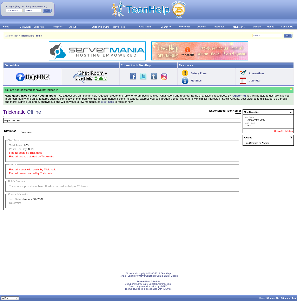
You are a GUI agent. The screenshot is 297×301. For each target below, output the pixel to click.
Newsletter (184, 26)
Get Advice (26, 27)
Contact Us (287, 26)
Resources (218, 26)
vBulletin (153, 281)
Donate (257, 26)
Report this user (12, 120)
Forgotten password (36, 6)
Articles (201, 26)
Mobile (270, 26)
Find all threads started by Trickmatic (31, 156)
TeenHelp (13, 35)
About (72, 27)
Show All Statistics (283, 131)
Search (166, 27)
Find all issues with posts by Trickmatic (32, 169)
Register (20, 6)
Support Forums (101, 27)
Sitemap (285, 298)
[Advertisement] (127, 240)
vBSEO (163, 286)
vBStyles (167, 289)
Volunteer (237, 27)
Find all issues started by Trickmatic (30, 173)
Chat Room (145, 26)
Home (6, 26)
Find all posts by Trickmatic (25, 152)
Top (294, 298)
